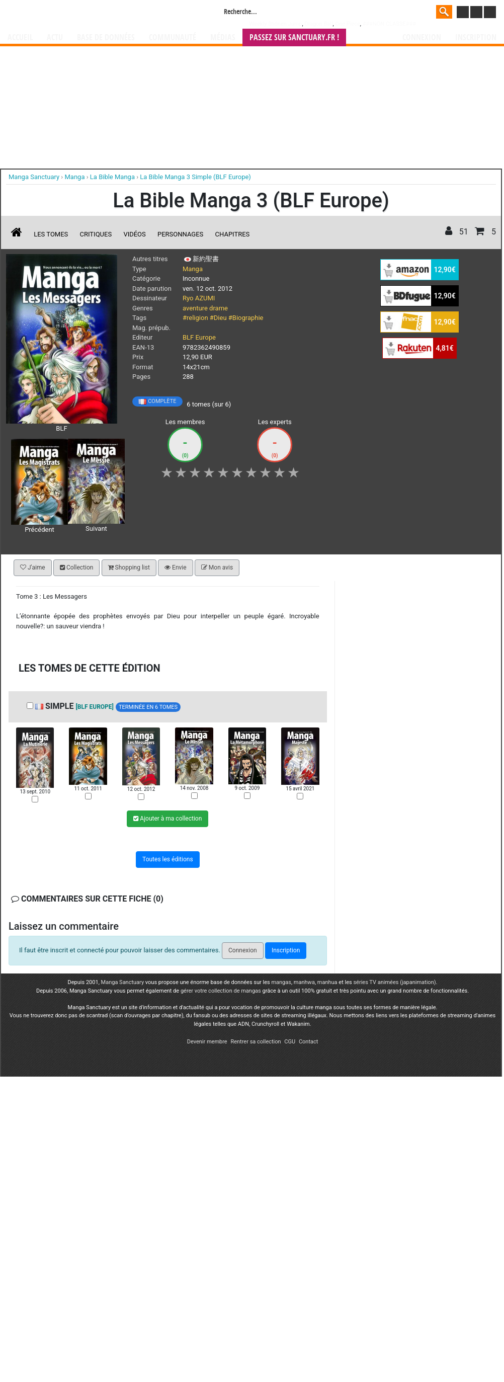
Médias (222, 37)
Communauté (172, 37)
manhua (327, 982)
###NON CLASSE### (389, 24)
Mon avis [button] (217, 567)
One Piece (347, 24)
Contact (308, 1041)
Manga (89, 13)
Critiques (96, 234)
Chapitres (232, 234)
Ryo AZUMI (199, 298)
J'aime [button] (32, 567)
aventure (195, 308)
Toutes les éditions (167, 859)
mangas (281, 982)
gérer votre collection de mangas (221, 991)
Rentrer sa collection (255, 1041)
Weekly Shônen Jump (275, 24)
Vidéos (134, 234)
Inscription (475, 37)
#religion (195, 317)
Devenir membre (207, 1041)
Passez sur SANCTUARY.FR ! (294, 37)
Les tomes (51, 234)
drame (218, 308)
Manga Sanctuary (122, 982)
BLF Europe (199, 337)
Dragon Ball (318, 24)
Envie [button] (175, 567)
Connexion (421, 37)
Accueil (20, 37)
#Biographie (246, 317)
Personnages (180, 234)
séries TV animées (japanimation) (394, 982)
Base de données (106, 37)
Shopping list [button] (129, 567)
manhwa (304, 982)
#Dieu (218, 317)
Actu (55, 37)
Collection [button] (76, 567)
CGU (289, 1041)
